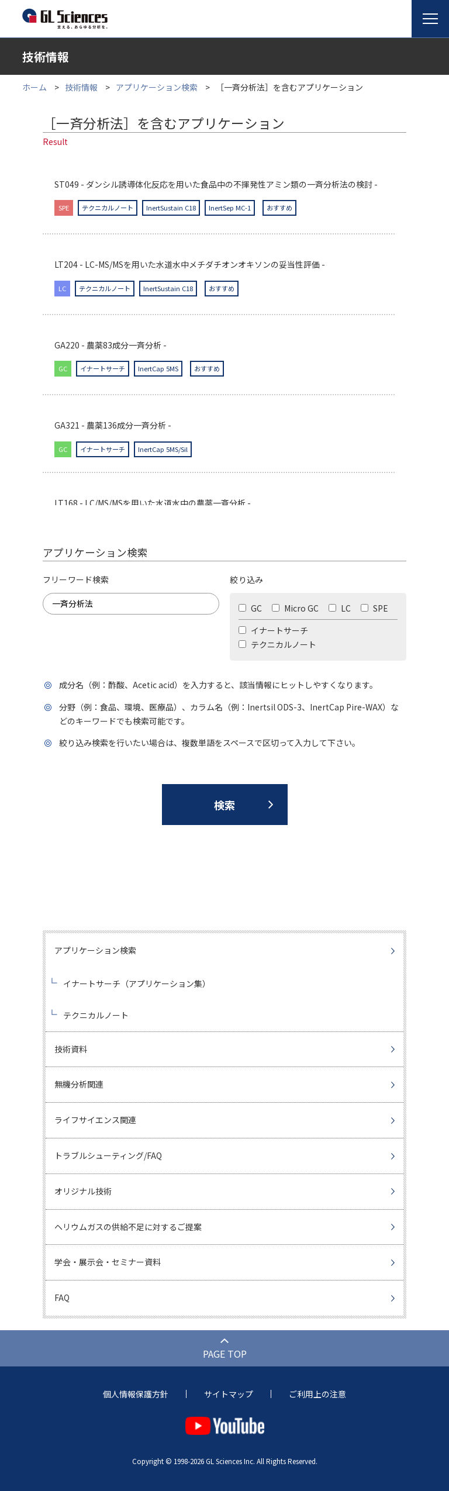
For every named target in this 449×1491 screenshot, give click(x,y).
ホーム (34, 87)
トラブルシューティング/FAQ (108, 1155)
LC (340, 608)
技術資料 (70, 1049)
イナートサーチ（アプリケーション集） (136, 983)
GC (250, 608)
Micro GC (295, 608)
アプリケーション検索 (157, 87)
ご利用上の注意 (317, 1394)
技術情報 (81, 87)
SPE (374, 608)
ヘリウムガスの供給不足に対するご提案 (128, 1227)
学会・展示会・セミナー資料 (107, 1262)
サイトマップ (228, 1394)
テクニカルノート (277, 644)
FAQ (62, 1297)
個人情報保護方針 (135, 1394)
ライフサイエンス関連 (95, 1120)
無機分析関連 (78, 1084)
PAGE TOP (225, 1354)
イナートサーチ (273, 630)
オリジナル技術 (83, 1191)
